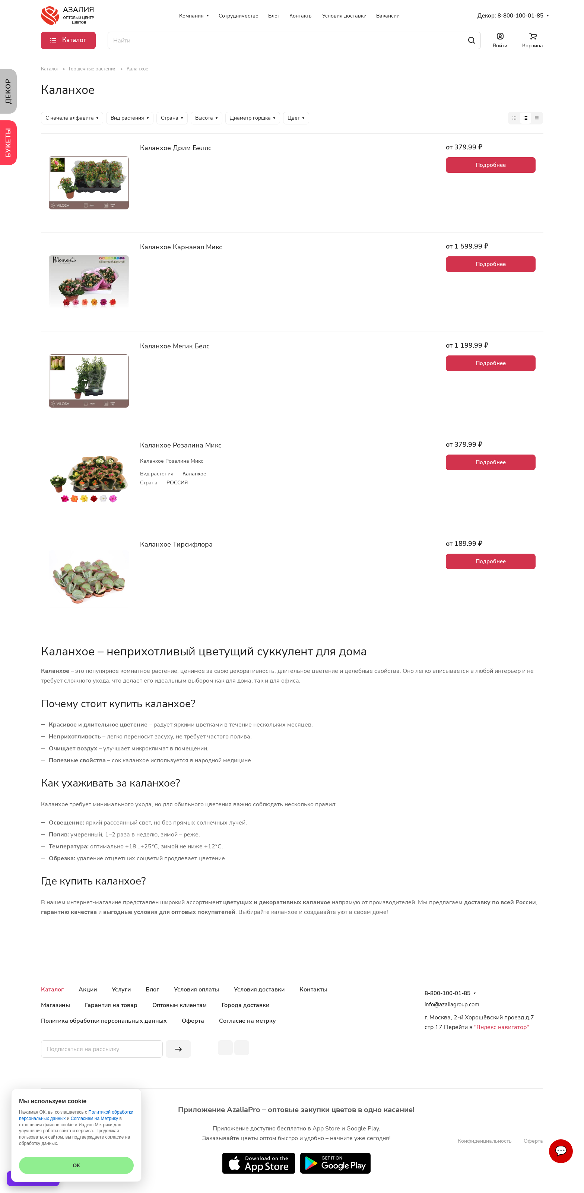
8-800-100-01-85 (520, 15)
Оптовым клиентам (179, 1005)
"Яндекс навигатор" (501, 1027)
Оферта (193, 1021)
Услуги (121, 989)
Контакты (313, 989)
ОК (76, 1165)
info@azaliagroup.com (452, 1004)
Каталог (52, 989)
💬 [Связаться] (561, 1151)
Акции (88, 989)
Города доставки (245, 1005)
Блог (152, 989)
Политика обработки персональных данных (104, 1021)
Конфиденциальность (485, 1141)
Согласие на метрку (247, 1021)
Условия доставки (259, 989)
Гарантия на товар (111, 1005)
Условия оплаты (196, 989)
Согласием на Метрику (94, 1118)
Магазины (55, 1005)
